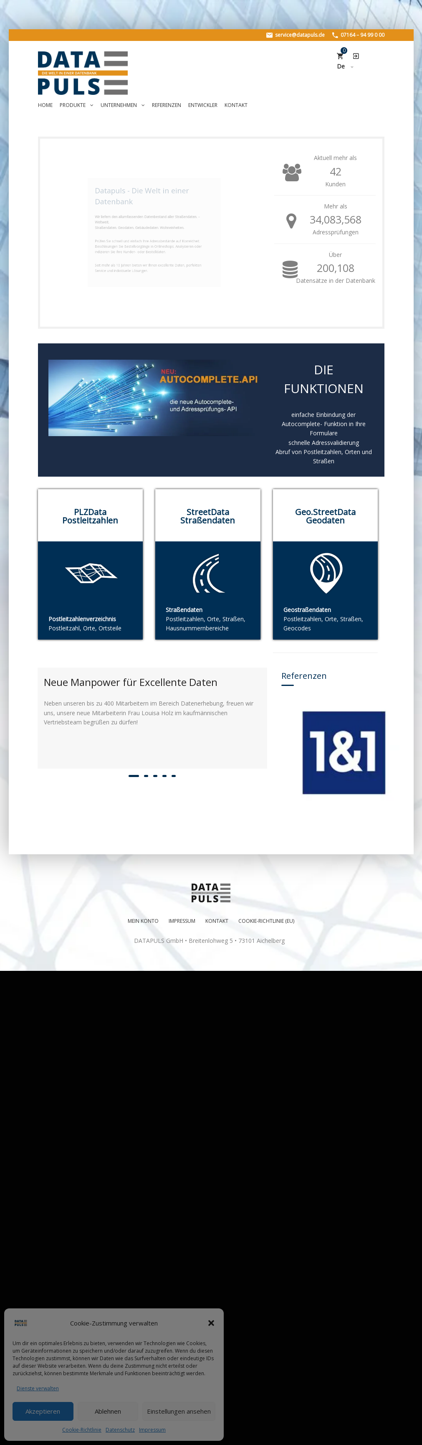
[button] (211, 1323)
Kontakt (236, 105)
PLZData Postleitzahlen (90, 516)
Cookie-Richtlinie (81, 1429)
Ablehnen (108, 1411)
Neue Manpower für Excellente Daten (130, 682)
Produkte (76, 105)
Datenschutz (120, 1429)
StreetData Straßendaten (207, 516)
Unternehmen (123, 105)
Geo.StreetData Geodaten (325, 516)
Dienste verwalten (38, 1388)
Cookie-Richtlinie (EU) (266, 1380)
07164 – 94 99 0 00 (358, 34)
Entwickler (202, 105)
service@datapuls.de (295, 34)
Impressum (152, 1429)
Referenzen (166, 105)
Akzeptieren (42, 1411)
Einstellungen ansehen (179, 1411)
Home (45, 105)
